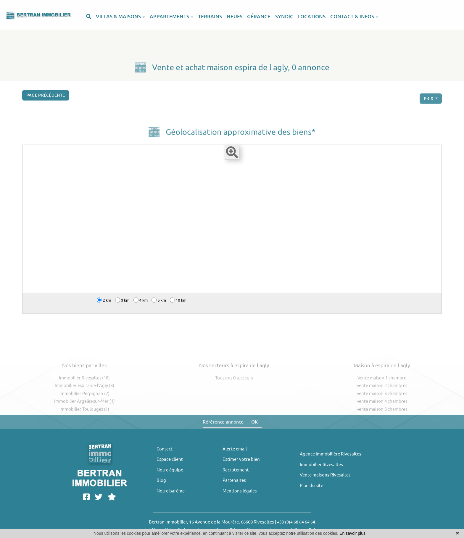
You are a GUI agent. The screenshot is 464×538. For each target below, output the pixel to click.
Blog (161, 480)
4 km (140, 301)
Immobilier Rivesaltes (321, 464)
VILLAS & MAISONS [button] (120, 16)
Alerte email (235, 448)
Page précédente (45, 96)
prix (429, 102)
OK (254, 421)
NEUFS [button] (234, 16)
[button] (89, 20)
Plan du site (311, 485)
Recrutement (236, 469)
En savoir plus (352, 533)
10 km (178, 301)
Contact (165, 448)
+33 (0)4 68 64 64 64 (296, 522)
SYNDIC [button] (284, 16)
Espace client (170, 459)
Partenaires (234, 480)
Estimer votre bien (241, 459)
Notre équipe (170, 469)
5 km (159, 301)
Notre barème (171, 490)
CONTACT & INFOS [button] (354, 16)
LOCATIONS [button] (312, 16)
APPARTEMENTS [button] (171, 16)
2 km (104, 301)
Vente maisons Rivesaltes (325, 474)
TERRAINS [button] (210, 16)
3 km (122, 301)
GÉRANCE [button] (258, 16)
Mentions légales (240, 490)
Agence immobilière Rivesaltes (330, 453)
